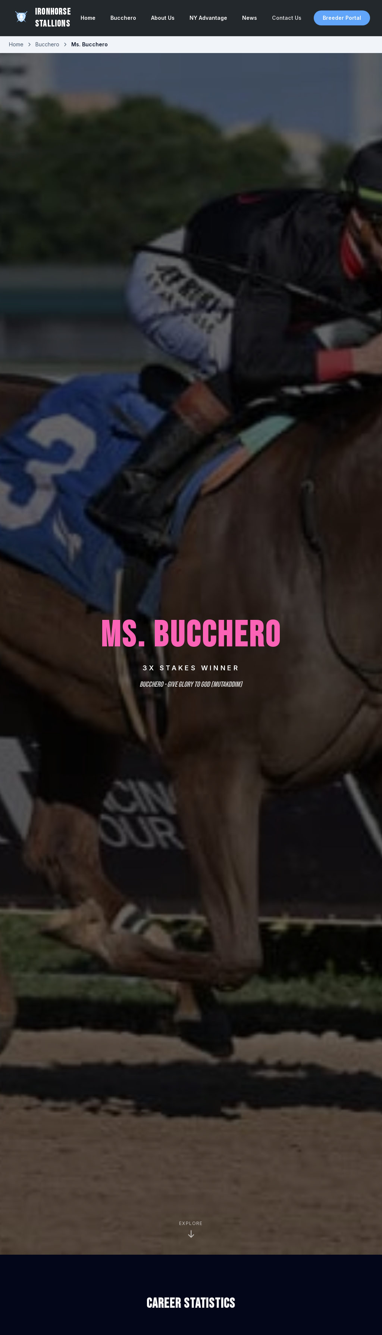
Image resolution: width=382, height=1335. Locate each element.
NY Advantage (208, 18)
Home (88, 18)
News (249, 18)
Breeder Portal (342, 18)
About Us (163, 18)
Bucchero (123, 18)
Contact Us (286, 18)
